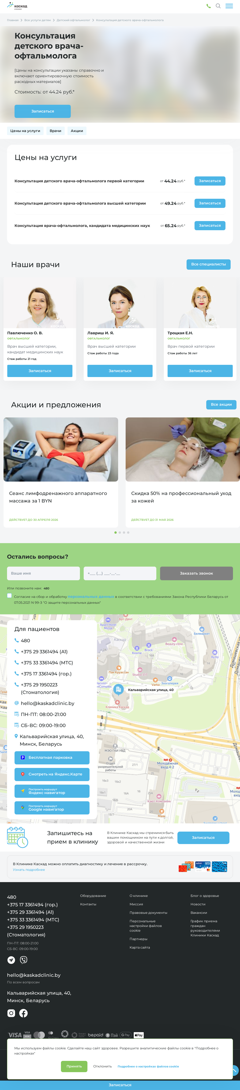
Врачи (55, 131)
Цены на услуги (25, 131)
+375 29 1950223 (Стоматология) (40, 688)
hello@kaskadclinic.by (47, 703)
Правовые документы (149, 912)
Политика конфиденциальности (27, 1055)
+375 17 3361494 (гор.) (46, 673)
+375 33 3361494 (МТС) (47, 662)
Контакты (88, 904)
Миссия (136, 904)
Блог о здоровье (205, 895)
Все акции (221, 404)
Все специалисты (207, 264)
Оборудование (93, 895)
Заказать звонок (196, 573)
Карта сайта (140, 947)
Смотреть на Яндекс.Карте (50, 774)
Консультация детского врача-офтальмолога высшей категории (80, 203)
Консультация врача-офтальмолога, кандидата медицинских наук (82, 226)
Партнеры (138, 939)
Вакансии (199, 912)
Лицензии (59, 1055)
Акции (77, 131)
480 (47, 588)
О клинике (139, 895)
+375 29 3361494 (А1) (44, 651)
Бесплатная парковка (45, 757)
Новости (198, 904)
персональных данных (91, 596)
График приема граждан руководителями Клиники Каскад (205, 928)
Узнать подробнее (29, 869)
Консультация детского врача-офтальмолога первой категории (79, 181)
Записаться (40, 371)
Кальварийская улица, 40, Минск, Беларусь (52, 740)
